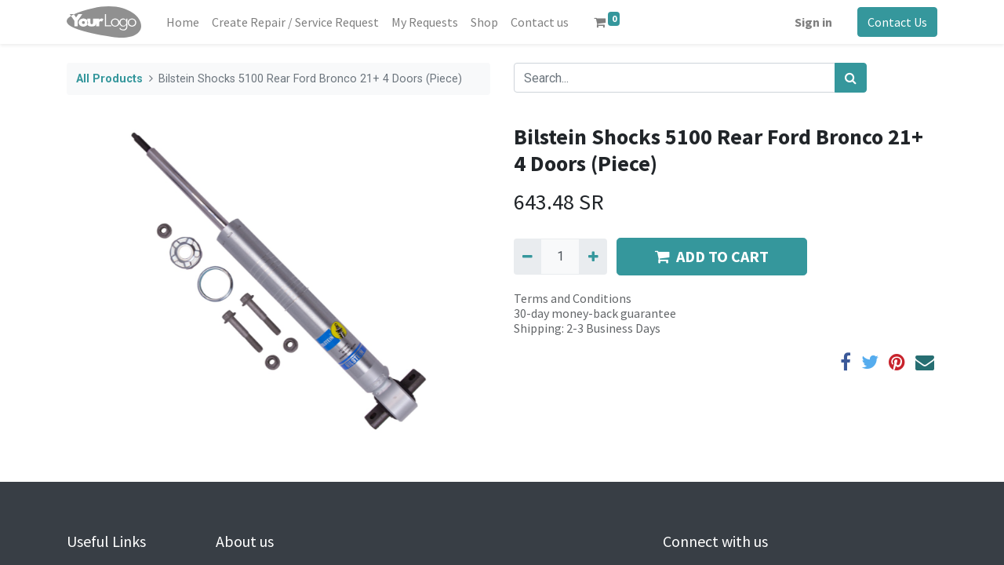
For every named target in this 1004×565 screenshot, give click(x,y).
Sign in (813, 22)
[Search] (851, 78)
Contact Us (897, 22)
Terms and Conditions (572, 298)
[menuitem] (183, 22)
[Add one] (592, 257)
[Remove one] (527, 257)
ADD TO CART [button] (712, 256)
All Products (109, 79)
